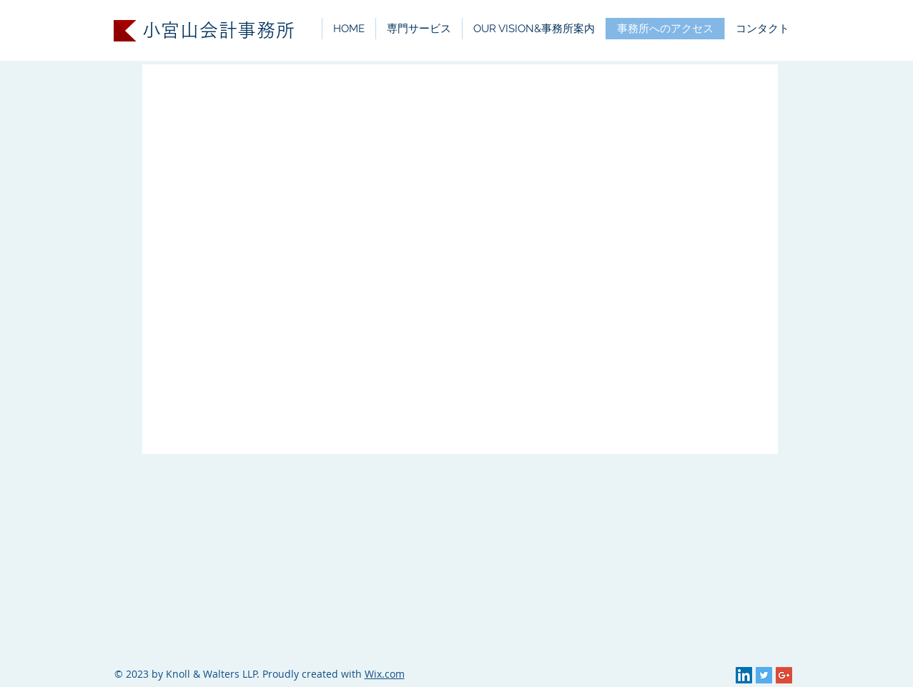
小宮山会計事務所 (218, 30)
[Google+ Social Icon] (784, 675)
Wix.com (385, 674)
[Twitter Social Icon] (764, 675)
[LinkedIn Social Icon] (744, 675)
